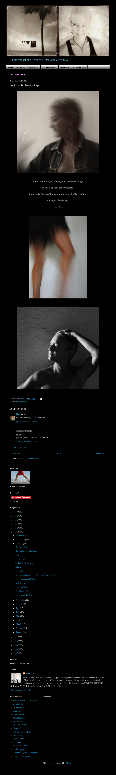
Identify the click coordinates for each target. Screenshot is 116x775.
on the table (20, 559)
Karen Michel (18, 714)
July (18, 608)
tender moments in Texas (25, 579)
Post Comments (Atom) (31, 458)
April (18, 620)
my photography (49, 67)
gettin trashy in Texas (24, 595)
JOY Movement (22, 567)
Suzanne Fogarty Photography (25, 753)
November (20, 540)
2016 (16, 516)
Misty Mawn (18, 721)
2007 (16, 653)
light (17, 555)
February (20, 628)
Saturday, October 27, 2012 (27, 441)
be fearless (19, 571)
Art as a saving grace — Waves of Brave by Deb (35, 575)
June (18, 612)
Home (10, 67)
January (19, 632)
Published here (79, 67)
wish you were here (23, 583)
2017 (16, 512)
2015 (16, 520)
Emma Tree (17, 711)
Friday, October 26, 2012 (26, 422)
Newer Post (15, 453)
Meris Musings (19, 718)
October (19, 543)
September (20, 600)
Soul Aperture (18, 739)
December (20, 536)
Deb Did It (64, 67)
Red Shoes (17, 735)
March (19, 624)
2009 (16, 645)
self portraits (22, 402)
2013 (16, 528)
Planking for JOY (22, 591)
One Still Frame (19, 725)
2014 (16, 524)
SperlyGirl (17, 742)
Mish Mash (34, 67)
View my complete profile (21, 690)
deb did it (30, 673)
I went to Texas (21, 587)
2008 (16, 649)
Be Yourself (18, 704)
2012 (16, 532)
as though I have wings (25, 563)
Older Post (100, 453)
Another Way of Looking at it (25, 700)
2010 (16, 641)
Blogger (69, 763)
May (18, 616)
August (19, 604)
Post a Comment (20, 447)
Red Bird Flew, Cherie (22, 732)
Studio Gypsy (18, 749)
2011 (16, 637)
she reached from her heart (26, 551)
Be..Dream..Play (20, 707)
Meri (18, 414)
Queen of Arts (18, 728)
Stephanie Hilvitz (20, 746)
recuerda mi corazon (21, 756)
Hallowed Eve (21, 547)
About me (21, 67)
